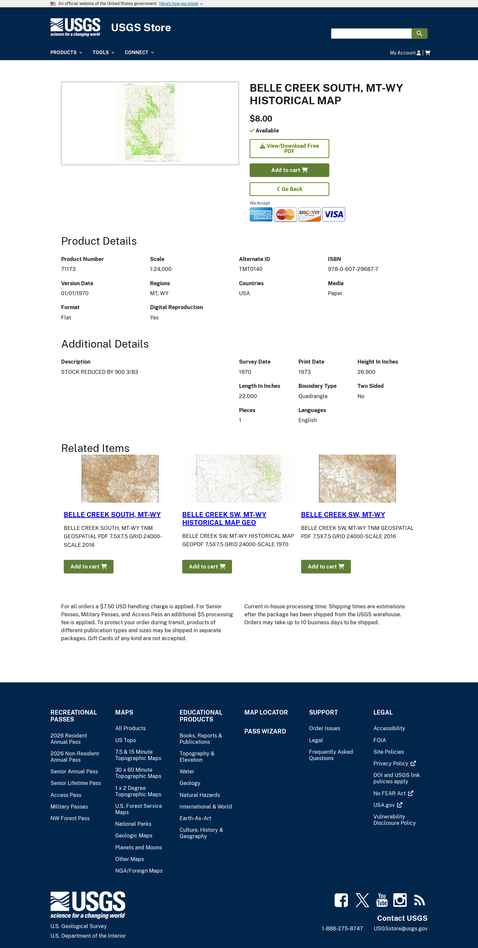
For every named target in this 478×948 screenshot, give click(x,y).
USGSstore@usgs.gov (401, 928)
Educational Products (201, 716)
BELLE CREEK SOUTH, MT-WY (112, 515)
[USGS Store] (239, 27)
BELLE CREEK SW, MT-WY (343, 515)
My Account (405, 52)
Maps (124, 712)
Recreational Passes (73, 716)
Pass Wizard (265, 731)
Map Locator (266, 712)
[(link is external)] (391, 763)
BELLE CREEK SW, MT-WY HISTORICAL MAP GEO (224, 519)
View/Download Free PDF (289, 148)
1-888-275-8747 (342, 928)
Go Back (289, 189)
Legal (383, 712)
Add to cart (289, 170)
